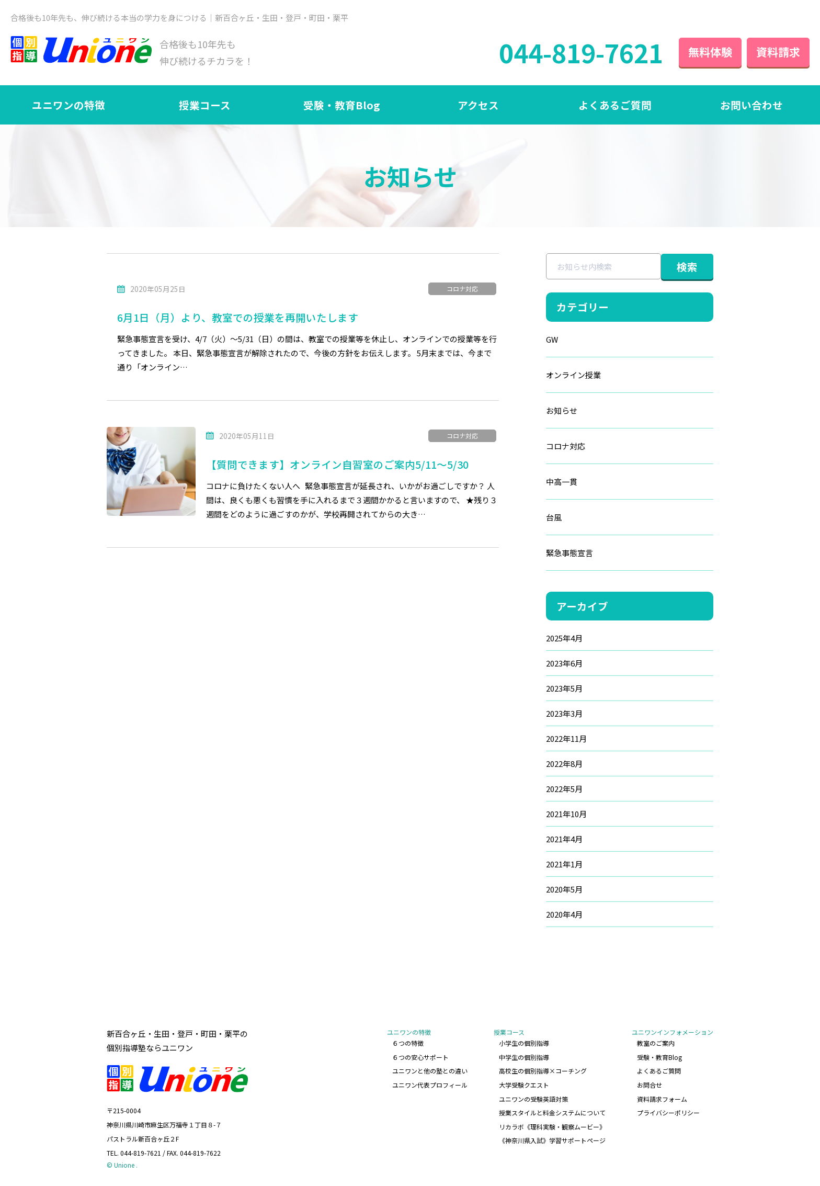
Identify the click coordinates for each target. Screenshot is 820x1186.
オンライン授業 (573, 374)
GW (552, 339)
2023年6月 (564, 663)
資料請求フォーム (662, 1098)
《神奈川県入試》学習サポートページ (552, 1140)
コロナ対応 (462, 288)
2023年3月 (564, 713)
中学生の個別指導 (524, 1057)
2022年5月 (564, 788)
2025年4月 (564, 637)
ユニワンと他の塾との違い (430, 1070)
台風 (554, 517)
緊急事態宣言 (569, 552)
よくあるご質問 (615, 104)
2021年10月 (566, 813)
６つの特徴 (408, 1042)
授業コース (205, 104)
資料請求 (778, 52)
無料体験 (710, 52)
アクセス (478, 104)
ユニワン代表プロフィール (430, 1084)
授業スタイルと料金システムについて (552, 1112)
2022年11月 (566, 738)
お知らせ (561, 410)
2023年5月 (564, 688)
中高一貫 (561, 481)
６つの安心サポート (420, 1057)
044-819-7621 (581, 52)
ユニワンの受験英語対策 (533, 1098)
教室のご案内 (656, 1042)
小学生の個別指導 (524, 1042)
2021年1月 (564, 864)
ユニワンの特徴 (68, 104)
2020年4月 (564, 914)
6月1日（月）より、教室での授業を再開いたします (237, 317)
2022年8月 (564, 763)
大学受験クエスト (524, 1084)
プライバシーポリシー (668, 1112)
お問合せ (649, 1084)
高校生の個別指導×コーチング (543, 1070)
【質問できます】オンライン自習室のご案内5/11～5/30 (337, 464)
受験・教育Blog (341, 104)
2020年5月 (564, 889)
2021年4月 (564, 838)
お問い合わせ (751, 104)
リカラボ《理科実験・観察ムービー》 (552, 1126)
